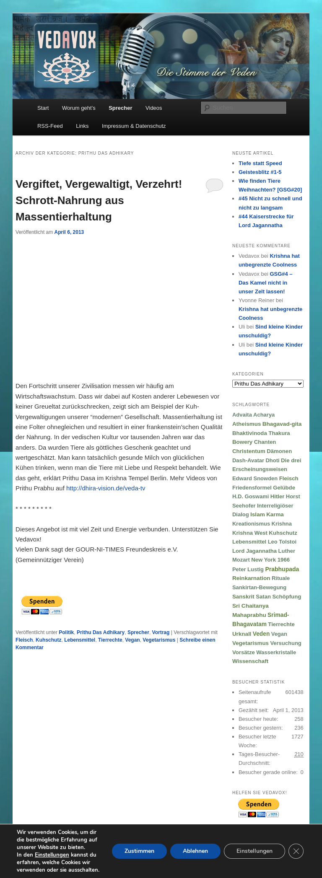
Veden (261, 634)
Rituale (281, 578)
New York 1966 (270, 560)
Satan (263, 596)
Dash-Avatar (248, 460)
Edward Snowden (255, 478)
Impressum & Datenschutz (134, 126)
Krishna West (249, 533)
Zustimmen (139, 851)
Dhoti (272, 460)
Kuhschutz (48, 640)
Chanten (265, 442)
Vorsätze (243, 652)
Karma (275, 514)
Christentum (248, 451)
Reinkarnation (251, 578)
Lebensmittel (79, 640)
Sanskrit (243, 596)
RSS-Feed (50, 126)
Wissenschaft (250, 661)
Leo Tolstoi (282, 542)
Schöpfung (286, 596)
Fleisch (24, 640)
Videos (153, 108)
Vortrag (161, 632)
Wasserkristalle (276, 652)
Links (82, 126)
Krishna (282, 524)
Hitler (277, 496)
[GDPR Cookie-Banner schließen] (296, 851)
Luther (286, 551)
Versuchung (285, 643)
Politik (66, 632)
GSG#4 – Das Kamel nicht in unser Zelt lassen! (266, 283)
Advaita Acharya (253, 415)
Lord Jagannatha (254, 551)
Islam (257, 514)
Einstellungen (254, 851)
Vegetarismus (159, 640)
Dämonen (279, 451)
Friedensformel (252, 487)
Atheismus (246, 424)
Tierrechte (110, 640)
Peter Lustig (248, 569)
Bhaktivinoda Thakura (261, 433)
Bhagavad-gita (282, 424)
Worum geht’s (79, 108)
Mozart (241, 560)
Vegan (132, 640)
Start (43, 108)
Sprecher (120, 108)
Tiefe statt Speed (260, 163)
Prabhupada (282, 569)
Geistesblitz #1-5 (260, 172)
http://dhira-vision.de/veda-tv (105, 488)
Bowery (242, 442)
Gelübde (284, 487)
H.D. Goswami (250, 496)
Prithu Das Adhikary (101, 632)
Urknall (241, 634)
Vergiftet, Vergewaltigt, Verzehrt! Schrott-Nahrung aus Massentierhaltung (99, 200)
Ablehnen (195, 851)
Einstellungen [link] (52, 855)
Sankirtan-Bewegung (259, 587)
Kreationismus (251, 524)
